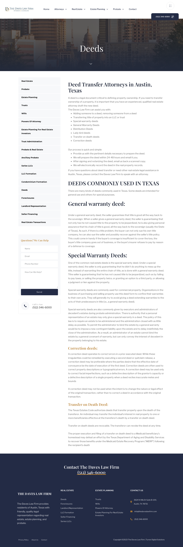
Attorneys (60, 9)
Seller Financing (29, 214)
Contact (132, 9)
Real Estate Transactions (33, 222)
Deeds (24, 190)
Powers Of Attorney (31, 121)
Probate (118, 9)
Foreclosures (27, 198)
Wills (24, 113)
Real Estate (78, 9)
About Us (35, 540)
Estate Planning (99, 9)
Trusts (24, 105)
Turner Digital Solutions (155, 539)
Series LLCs (27, 166)
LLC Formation (28, 174)
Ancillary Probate (30, 157)
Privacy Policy (23, 540)
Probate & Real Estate (32, 149)
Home (46, 9)
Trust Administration (31, 141)
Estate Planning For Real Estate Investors (37, 131)
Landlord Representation (33, 206)
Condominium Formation (34, 182)
